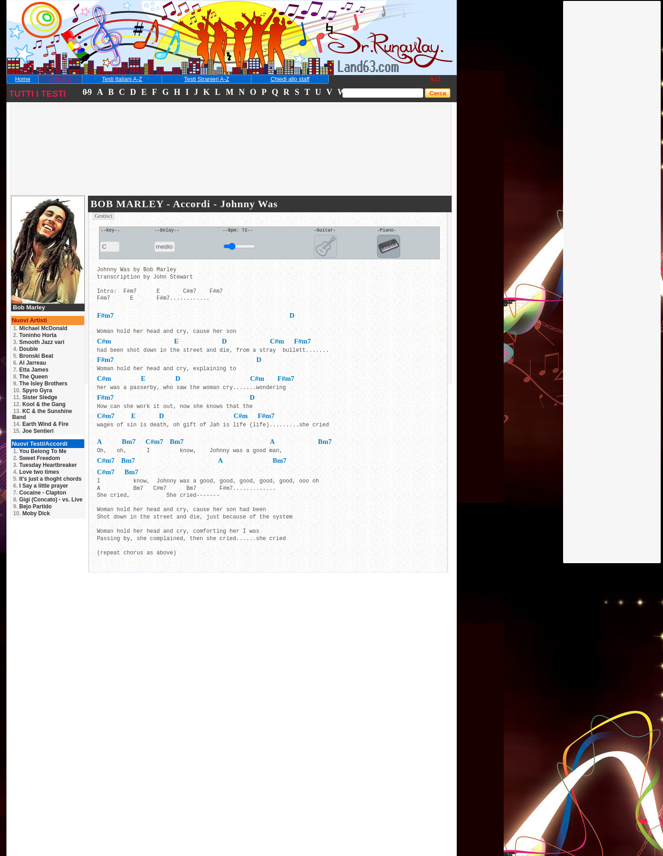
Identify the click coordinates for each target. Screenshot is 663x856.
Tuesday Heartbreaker (45, 465)
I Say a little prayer (40, 486)
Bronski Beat (33, 356)
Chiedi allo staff (289, 79)
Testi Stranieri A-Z (206, 79)
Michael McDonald (40, 328)
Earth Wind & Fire (41, 424)
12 (437, 79)
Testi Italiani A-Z (122, 79)
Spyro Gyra (32, 390)
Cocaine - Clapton (39, 492)
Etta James (30, 370)
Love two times (36, 472)
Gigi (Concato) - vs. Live (47, 499)
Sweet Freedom (36, 458)
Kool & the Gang (39, 404)
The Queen (30, 376)
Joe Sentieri (33, 431)
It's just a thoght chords (47, 479)
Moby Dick (31, 513)
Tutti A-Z (60, 79)
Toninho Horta (34, 335)
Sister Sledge (35, 397)
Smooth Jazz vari (38, 342)
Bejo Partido (32, 506)
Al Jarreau (29, 363)
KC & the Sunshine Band (42, 414)
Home (22, 79)
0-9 (86, 92)
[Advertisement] (612, 139)
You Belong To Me (39, 451)
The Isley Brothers (40, 383)
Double (25, 349)
